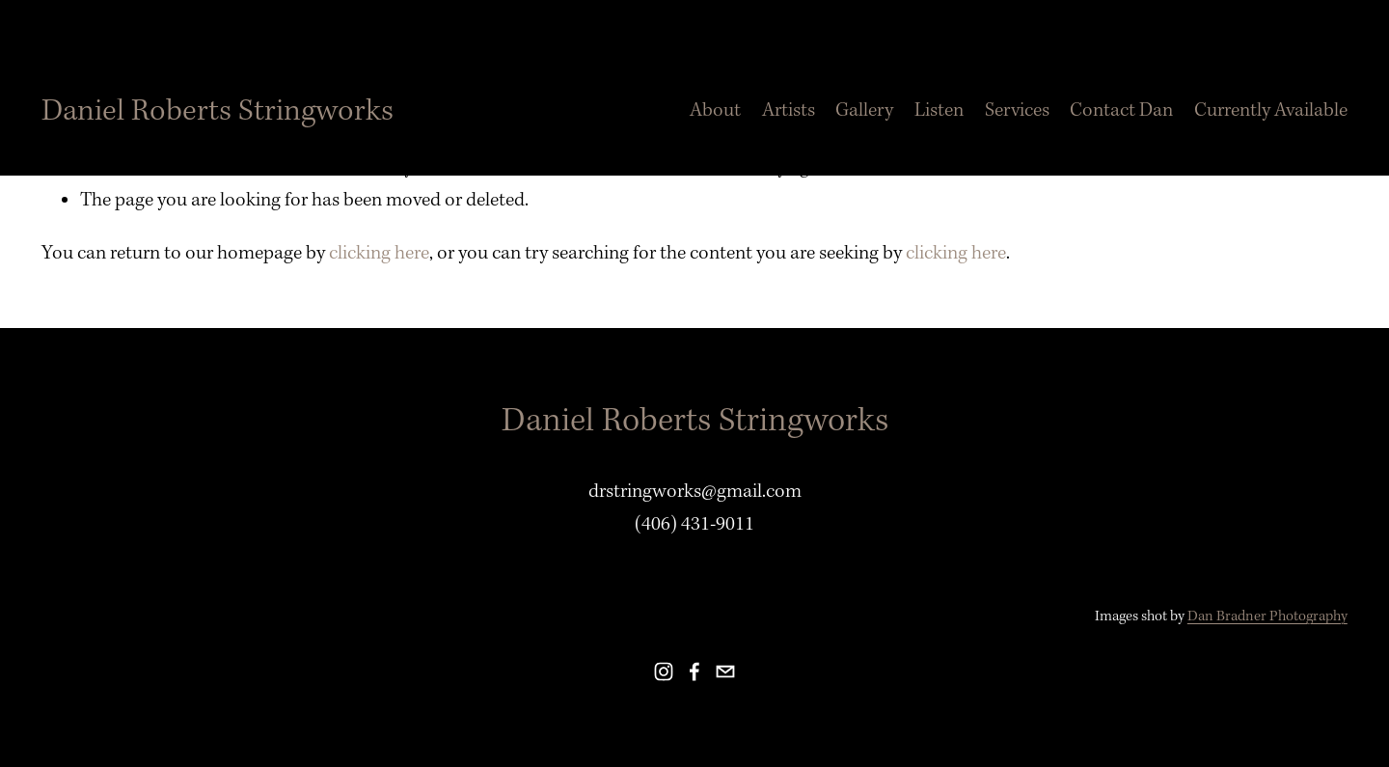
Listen (939, 110)
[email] (725, 671)
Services (1017, 110)
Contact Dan (1121, 110)
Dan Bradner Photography (1267, 616)
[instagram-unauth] (663, 671)
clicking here (379, 252)
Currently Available (1271, 110)
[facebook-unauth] (694, 671)
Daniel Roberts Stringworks (217, 111)
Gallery (864, 110)
